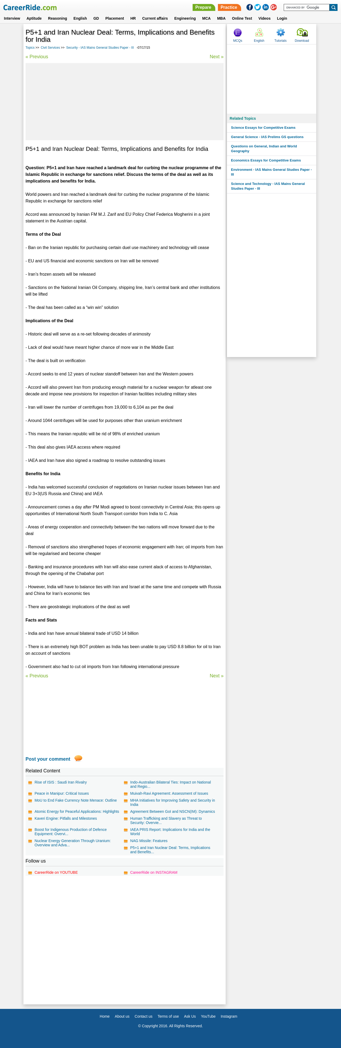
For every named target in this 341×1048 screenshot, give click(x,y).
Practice (229, 7)
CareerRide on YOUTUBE (56, 872)
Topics (30, 47)
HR (133, 18)
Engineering (185, 18)
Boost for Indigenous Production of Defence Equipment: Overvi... (71, 831)
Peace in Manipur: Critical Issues (62, 793)
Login (282, 18)
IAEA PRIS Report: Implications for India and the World (170, 831)
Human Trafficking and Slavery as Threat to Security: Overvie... (166, 820)
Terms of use (168, 1016)
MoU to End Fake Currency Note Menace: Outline (76, 800)
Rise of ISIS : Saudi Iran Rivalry (61, 782)
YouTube (208, 1016)
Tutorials (280, 41)
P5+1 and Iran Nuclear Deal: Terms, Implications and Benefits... (170, 850)
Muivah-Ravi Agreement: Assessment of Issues (169, 793)
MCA (206, 18)
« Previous (37, 56)
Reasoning (57, 18)
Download (302, 41)
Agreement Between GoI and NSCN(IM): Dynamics (172, 811)
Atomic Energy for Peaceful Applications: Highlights (77, 811)
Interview (12, 18)
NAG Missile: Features (149, 841)
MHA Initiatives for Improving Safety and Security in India (172, 802)
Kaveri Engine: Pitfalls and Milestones (66, 818)
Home (104, 1016)
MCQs (237, 41)
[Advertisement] (125, 101)
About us (122, 1016)
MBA (221, 18)
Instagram (229, 1016)
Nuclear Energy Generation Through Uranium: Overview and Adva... (73, 843)
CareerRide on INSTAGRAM (153, 872)
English (80, 18)
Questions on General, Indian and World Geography (264, 148)
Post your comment (48, 759)
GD (96, 18)
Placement (114, 18)
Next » (217, 56)
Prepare (203, 7)
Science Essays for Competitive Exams (263, 128)
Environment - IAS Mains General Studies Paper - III (271, 172)
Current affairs (155, 18)
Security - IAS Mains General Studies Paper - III (100, 47)
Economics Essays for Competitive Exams (266, 160)
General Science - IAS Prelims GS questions (267, 137)
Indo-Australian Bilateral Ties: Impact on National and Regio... (170, 784)
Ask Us (190, 1016)
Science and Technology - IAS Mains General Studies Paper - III (268, 186)
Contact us (143, 1016)
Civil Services (50, 47)
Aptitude (34, 18)
